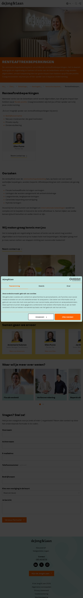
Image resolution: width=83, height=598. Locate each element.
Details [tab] (41, 286)
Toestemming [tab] (14, 286)
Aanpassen (41, 317)
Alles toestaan (67, 317)
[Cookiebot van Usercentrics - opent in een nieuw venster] (71, 279)
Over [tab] (68, 286)
